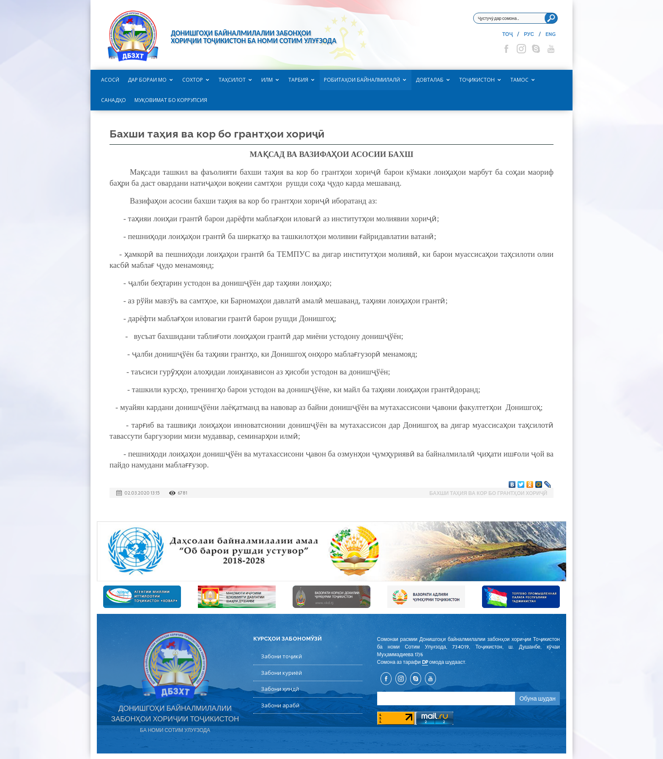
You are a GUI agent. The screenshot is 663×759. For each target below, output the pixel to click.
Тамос (519, 79)
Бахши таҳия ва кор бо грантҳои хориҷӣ (488, 493)
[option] (331, 551)
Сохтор (192, 79)
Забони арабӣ (280, 705)
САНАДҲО (113, 100)
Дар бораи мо (147, 79)
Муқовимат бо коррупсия (170, 100)
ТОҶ (507, 34)
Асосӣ (110, 79)
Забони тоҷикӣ (281, 656)
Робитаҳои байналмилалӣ (362, 79)
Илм (267, 79)
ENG (550, 34)
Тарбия (298, 79)
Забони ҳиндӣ (280, 689)
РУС (529, 34)
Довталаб (430, 79)
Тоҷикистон (477, 79)
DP (425, 662)
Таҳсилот (232, 79)
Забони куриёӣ (281, 672)
